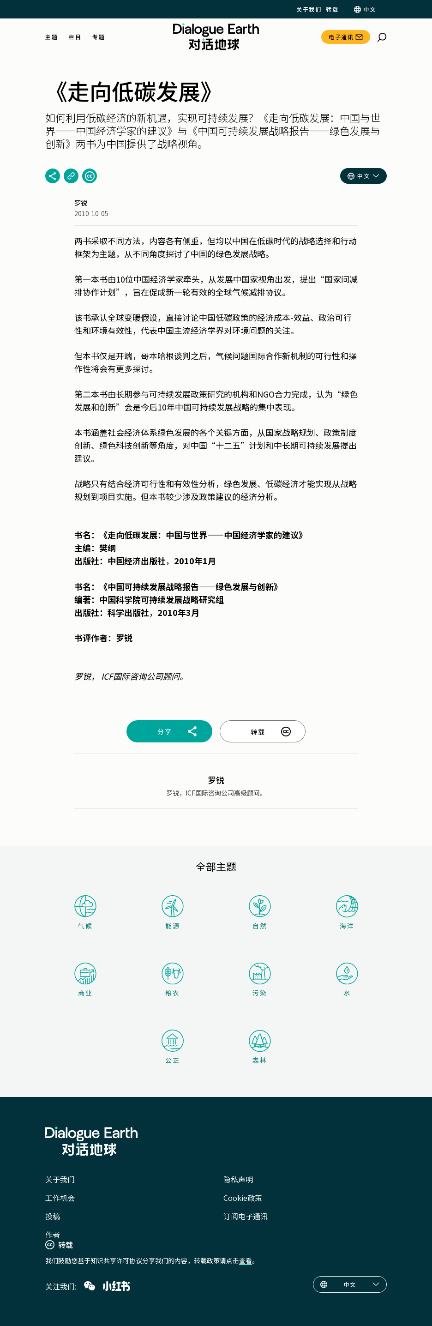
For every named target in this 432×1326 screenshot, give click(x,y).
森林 (260, 1047)
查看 (245, 1260)
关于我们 (308, 9)
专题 (98, 37)
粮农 (173, 980)
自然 (260, 912)
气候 (85, 912)
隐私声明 (238, 1179)
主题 (51, 37)
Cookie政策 (242, 1197)
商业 (85, 980)
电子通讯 (341, 37)
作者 (52, 1234)
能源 (173, 912)
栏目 (75, 37)
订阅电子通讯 (245, 1216)
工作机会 (60, 1197)
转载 (332, 9)
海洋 (347, 912)
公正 (173, 1047)
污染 (260, 980)
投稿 (52, 1216)
